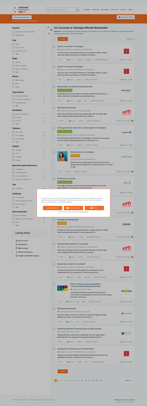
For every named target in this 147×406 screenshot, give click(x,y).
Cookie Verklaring (67, 202)
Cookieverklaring (83, 212)
